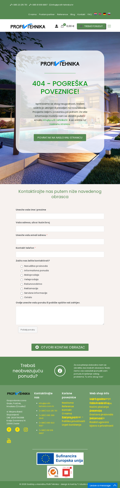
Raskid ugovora (99, 422)
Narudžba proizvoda (36, 266)
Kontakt (81, 14)
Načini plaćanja (99, 406)
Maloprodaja (31, 274)
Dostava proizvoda (101, 414)
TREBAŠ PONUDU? (91, 26)
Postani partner (47, 14)
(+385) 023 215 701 (48, 410)
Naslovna (68, 402)
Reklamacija (31, 288)
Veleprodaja (31, 279)
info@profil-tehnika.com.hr (46, 405)
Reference (62, 14)
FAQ (90, 14)
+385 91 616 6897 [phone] (39, 4)
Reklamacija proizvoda (97, 418)
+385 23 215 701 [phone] (19, 4)
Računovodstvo (33, 283)
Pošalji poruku (28, 329)
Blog (72, 14)
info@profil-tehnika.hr (55, 120)
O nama (32, 14)
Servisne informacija (35, 293)
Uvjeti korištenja (71, 424)
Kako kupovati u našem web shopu (101, 403)
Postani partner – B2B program (72, 417)
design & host (67, 484)
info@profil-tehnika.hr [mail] (62, 4)
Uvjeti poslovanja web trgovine (100, 399)
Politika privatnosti (73, 421)
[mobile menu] (109, 26)
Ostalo (28, 297)
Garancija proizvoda (96, 411)
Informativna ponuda (36, 270)
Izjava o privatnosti (101, 425)
